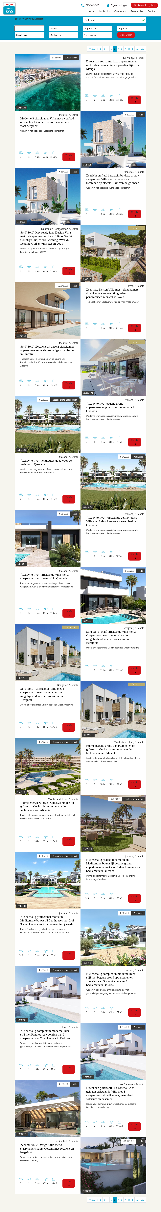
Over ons (119, 11)
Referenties (137, 11)
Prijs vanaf (89, 28)
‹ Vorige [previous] (91, 49)
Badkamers (55, 35)
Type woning (90, 35)
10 (129, 49)
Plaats (53, 28)
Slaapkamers (22, 35)
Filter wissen (126, 35)
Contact (152, 11)
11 (132, 49)
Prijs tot (122, 28)
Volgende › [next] (140, 49)
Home (91, 11)
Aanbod (103, 11)
